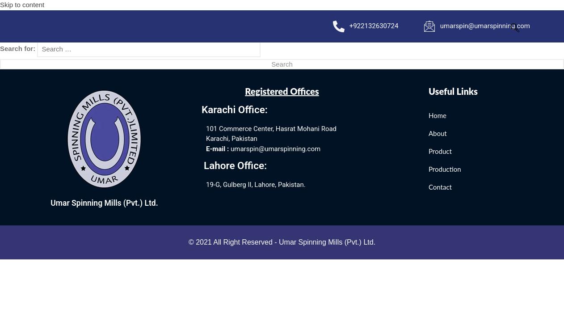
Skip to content (22, 4)
